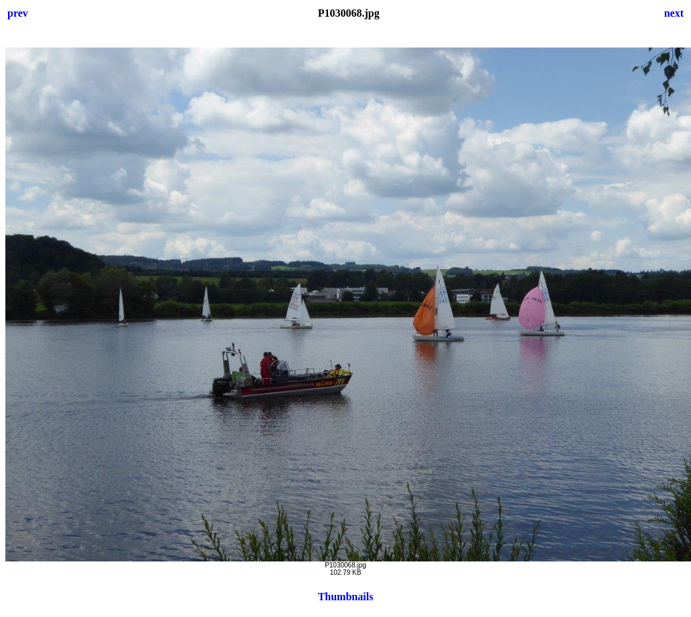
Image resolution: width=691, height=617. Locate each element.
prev (17, 13)
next (674, 13)
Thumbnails (346, 596)
